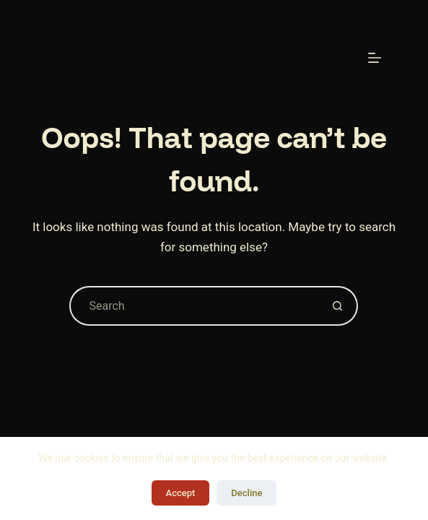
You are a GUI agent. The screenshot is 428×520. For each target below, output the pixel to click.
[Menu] (374, 57)
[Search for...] (193, 306)
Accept (181, 493)
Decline (246, 493)
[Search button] (338, 306)
